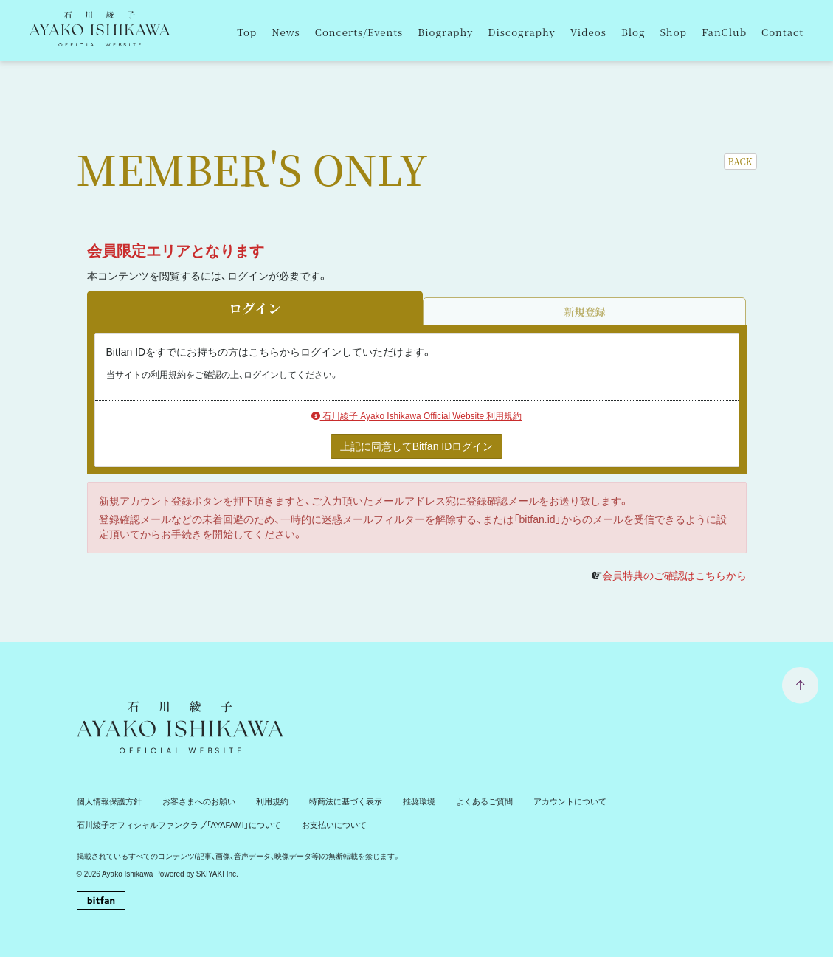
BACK (740, 161)
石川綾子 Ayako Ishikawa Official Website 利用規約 (416, 416)
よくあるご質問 (457, 801)
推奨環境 (395, 801)
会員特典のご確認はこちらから (674, 575)
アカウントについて (536, 801)
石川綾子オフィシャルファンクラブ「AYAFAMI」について (170, 823)
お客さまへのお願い (189, 801)
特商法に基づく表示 (327, 801)
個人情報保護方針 (106, 801)
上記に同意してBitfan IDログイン (417, 446)
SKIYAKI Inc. (217, 872)
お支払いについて (312, 823)
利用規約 (258, 801)
